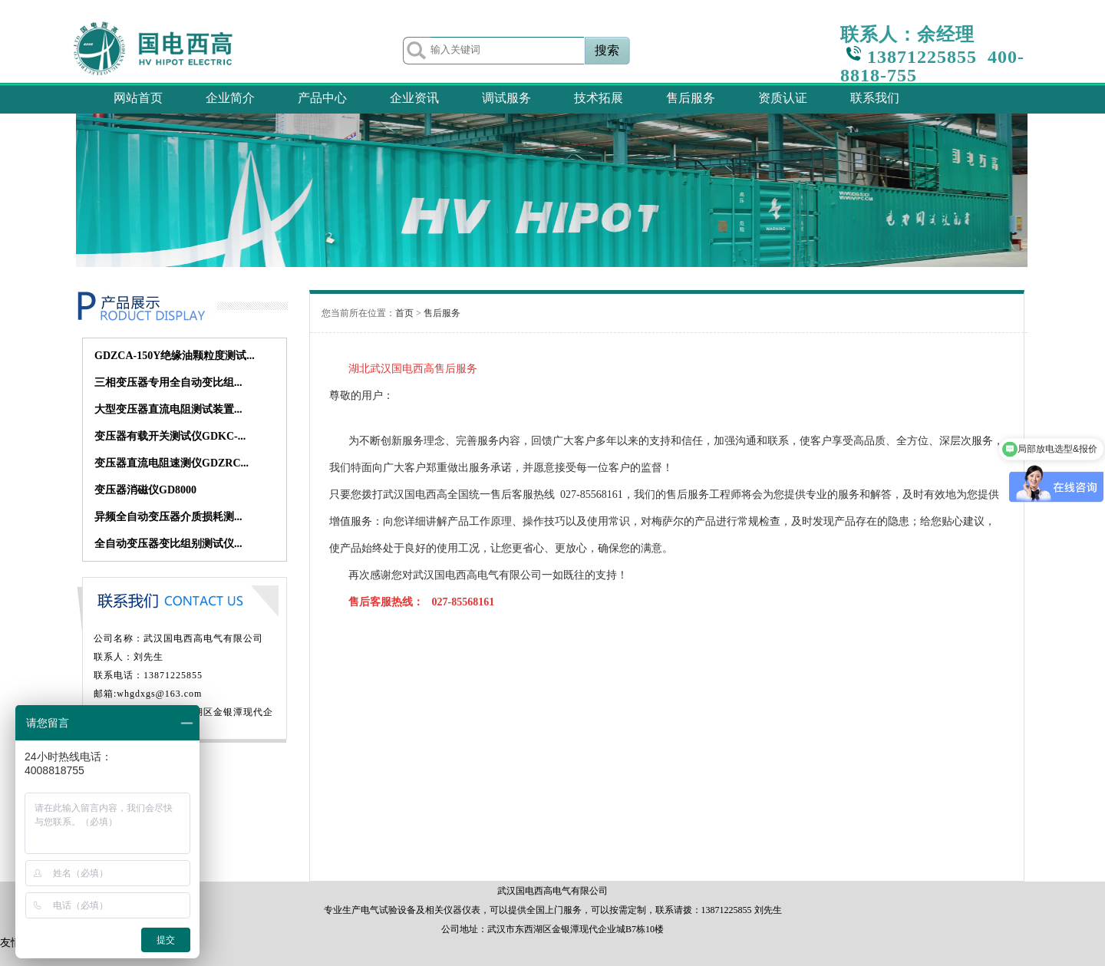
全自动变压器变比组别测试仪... (168, 543)
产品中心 (322, 97)
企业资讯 (414, 97)
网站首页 (138, 97)
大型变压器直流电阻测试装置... (168, 409)
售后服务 (690, 97)
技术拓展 (598, 97)
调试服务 (506, 97)
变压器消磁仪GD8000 (145, 490)
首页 (404, 313)
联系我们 (874, 97)
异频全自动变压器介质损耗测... (168, 517)
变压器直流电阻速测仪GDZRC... (171, 463)
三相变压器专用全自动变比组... (168, 382)
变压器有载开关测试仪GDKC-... (170, 436)
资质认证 (782, 97)
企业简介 (230, 97)
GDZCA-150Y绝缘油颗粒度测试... (174, 355)
